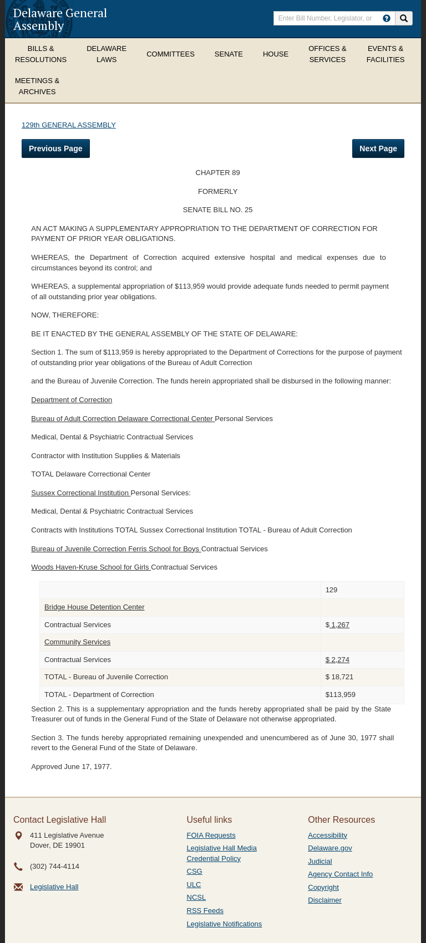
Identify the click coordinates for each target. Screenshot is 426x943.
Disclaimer (325, 900)
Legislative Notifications (224, 924)
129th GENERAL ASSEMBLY (69, 125)
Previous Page (56, 148)
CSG (194, 871)
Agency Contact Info (340, 874)
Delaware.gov (330, 848)
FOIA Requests (211, 835)
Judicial (320, 861)
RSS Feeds (205, 910)
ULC (194, 884)
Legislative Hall (54, 887)
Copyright (323, 887)
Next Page (378, 148)
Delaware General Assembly (60, 18)
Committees (170, 54)
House (275, 54)
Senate (229, 54)
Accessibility (327, 835)
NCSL (196, 897)
